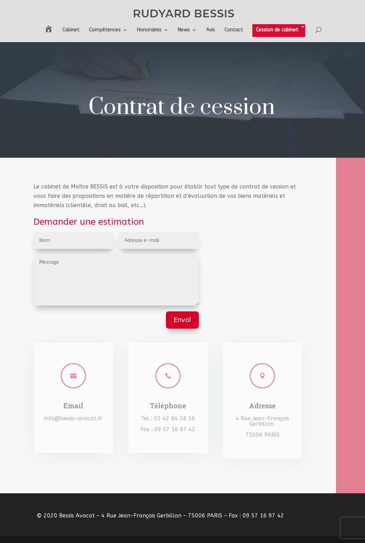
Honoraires (149, 30)
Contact (233, 30)
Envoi (182, 320)
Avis (210, 30)
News (184, 30)
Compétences (105, 30)
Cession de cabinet (277, 30)
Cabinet (70, 30)
